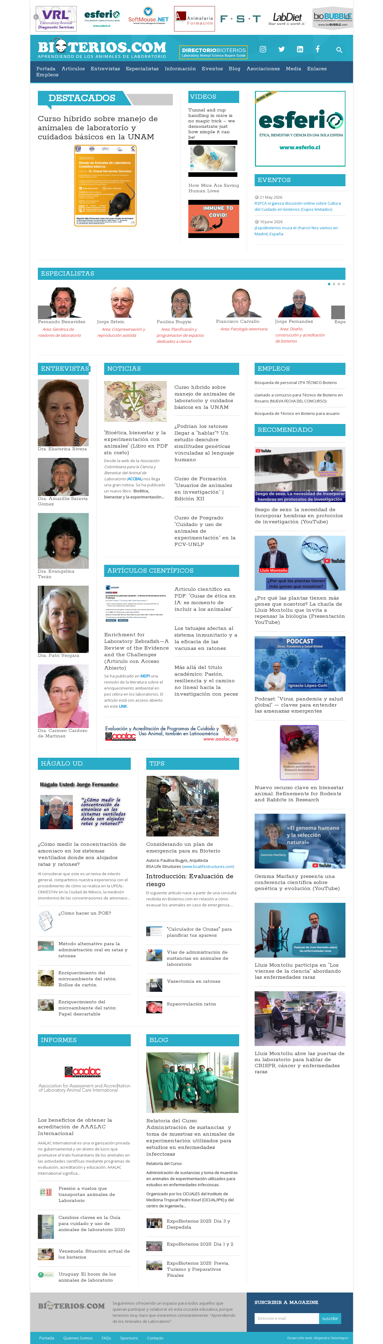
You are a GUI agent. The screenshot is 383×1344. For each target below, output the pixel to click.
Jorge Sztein (110, 322)
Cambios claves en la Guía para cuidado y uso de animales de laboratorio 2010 (91, 1224)
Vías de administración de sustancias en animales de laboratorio (197, 958)
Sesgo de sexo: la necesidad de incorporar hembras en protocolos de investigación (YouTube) (299, 516)
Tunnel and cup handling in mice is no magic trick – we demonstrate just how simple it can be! (211, 124)
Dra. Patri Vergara (58, 655)
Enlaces (317, 69)
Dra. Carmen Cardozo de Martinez (62, 733)
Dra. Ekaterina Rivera (62, 449)
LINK (123, 706)
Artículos (73, 69)
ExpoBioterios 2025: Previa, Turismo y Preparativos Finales (198, 1269)
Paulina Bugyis (174, 322)
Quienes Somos (78, 1338)
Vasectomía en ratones (193, 981)
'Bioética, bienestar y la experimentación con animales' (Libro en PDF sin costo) (136, 442)
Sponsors (129, 1338)
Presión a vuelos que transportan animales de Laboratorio (86, 1195)
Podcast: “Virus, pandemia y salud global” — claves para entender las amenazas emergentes (299, 705)
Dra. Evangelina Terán (56, 574)
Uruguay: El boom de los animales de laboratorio (87, 1277)
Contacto (155, 1338)
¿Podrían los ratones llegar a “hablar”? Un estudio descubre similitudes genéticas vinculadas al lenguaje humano (204, 443)
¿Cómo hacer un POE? (84, 913)
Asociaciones (263, 69)
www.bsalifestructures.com (208, 866)
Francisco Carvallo (237, 321)
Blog (234, 69)
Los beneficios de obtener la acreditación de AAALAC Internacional (75, 1127)
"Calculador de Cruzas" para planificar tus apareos (199, 932)
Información (180, 69)
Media (293, 69)
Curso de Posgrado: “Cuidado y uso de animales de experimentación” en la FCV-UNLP (205, 531)
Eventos (212, 69)
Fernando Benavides (61, 322)
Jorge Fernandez (294, 321)
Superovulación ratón (191, 1004)
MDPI (145, 676)
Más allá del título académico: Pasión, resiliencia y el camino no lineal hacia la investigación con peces (206, 680)
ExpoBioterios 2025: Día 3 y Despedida (198, 1224)
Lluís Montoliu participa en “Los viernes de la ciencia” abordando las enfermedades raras (298, 971)
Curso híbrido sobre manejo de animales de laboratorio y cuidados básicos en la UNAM (98, 128)
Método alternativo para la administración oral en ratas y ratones (92, 950)
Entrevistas (105, 69)
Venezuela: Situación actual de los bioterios (94, 1254)
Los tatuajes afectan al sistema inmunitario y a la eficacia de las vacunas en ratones (205, 638)
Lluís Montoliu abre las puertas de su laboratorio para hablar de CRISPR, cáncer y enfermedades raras (300, 1063)
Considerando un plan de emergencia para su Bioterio (183, 847)
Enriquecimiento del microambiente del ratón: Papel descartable (87, 1008)
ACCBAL (135, 479)
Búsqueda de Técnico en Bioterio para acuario (297, 413)
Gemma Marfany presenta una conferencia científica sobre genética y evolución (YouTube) (297, 882)
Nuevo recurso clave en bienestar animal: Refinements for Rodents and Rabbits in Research (299, 794)
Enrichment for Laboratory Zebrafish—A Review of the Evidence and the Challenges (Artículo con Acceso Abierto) (136, 651)
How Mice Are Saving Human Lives (213, 188)
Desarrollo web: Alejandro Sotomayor (317, 1338)
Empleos (47, 75)
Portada (45, 69)
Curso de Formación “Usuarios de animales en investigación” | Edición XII (203, 488)
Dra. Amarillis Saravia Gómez (63, 501)
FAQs (106, 1338)
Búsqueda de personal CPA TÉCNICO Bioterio (296, 382)
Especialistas (142, 69)
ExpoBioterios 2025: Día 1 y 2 (200, 1244)
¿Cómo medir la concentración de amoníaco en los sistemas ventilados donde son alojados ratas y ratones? (82, 854)
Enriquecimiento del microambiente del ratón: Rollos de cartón (87, 979)
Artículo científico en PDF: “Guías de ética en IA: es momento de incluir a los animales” (205, 599)
